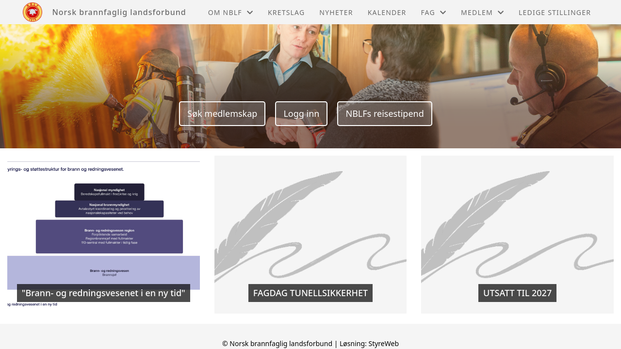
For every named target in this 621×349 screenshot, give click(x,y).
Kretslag (286, 12)
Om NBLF (230, 12)
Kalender (387, 12)
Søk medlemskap (222, 113)
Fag (433, 12)
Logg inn (301, 113)
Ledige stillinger (555, 12)
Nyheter (336, 12)
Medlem (482, 12)
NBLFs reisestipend (384, 113)
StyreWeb (383, 343)
